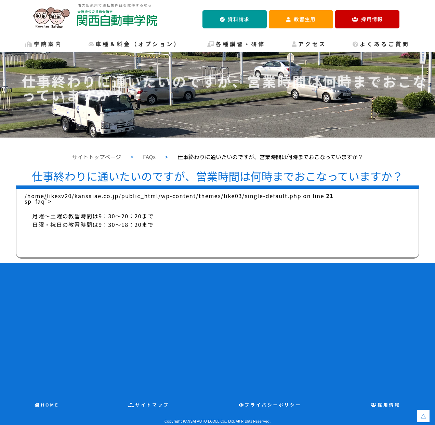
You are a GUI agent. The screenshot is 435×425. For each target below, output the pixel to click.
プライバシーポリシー (273, 404)
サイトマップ (152, 404)
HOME (50, 404)
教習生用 (305, 19)
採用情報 (372, 19)
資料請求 (238, 19)
